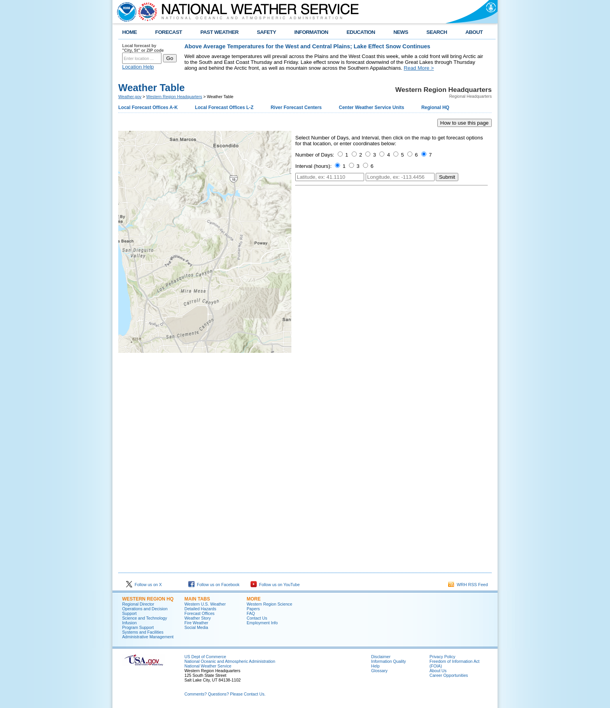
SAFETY (266, 32)
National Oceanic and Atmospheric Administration (229, 661)
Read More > (419, 68)
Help (375, 666)
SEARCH (436, 32)
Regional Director (138, 604)
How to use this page (464, 123)
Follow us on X (144, 584)
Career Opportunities (448, 675)
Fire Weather (196, 622)
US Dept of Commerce (205, 656)
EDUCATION (361, 32)
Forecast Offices (199, 613)
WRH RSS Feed (468, 584)
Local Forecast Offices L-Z (224, 107)
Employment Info (262, 622)
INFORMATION (311, 32)
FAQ (251, 613)
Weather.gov (130, 96)
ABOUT (474, 32)
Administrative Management (148, 636)
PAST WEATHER (219, 32)
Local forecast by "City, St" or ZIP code (143, 48)
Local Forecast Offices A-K (148, 107)
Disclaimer (381, 656)
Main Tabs (197, 599)
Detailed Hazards (200, 608)
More (254, 599)
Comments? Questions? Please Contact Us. (224, 694)
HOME (129, 32)
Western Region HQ (148, 599)
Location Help (138, 67)
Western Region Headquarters (174, 96)
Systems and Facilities (142, 632)
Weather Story (197, 618)
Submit (447, 177)
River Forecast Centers (296, 107)
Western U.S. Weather (205, 604)
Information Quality (388, 661)
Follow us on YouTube (275, 584)
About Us (438, 670)
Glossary (379, 670)
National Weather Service (207, 666)
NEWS (400, 32)
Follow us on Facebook (214, 584)
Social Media (196, 627)
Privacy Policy (442, 656)
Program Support (138, 627)
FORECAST (168, 32)
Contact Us (257, 618)
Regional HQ (435, 107)
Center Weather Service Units (371, 107)
